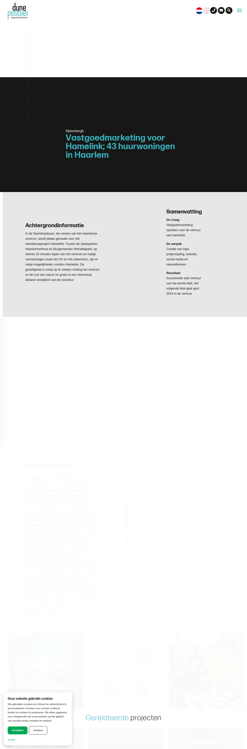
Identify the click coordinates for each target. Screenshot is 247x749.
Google (11, 739)
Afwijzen (38, 730)
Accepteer (17, 730)
